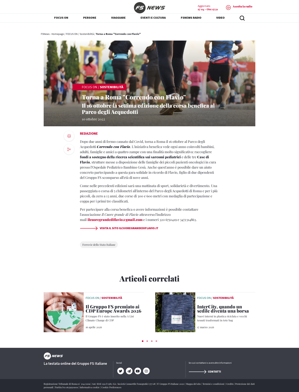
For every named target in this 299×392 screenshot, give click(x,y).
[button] (142, 341)
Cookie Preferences (111, 387)
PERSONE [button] (89, 23)
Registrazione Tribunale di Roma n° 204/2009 (67, 383)
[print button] (69, 136)
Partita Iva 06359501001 (67, 387)
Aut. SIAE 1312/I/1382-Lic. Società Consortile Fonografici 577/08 (124, 383)
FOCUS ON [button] (61, 23)
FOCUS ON (72, 34)
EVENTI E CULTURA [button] (153, 23)
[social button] (69, 149)
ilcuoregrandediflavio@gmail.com (115, 219)
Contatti (205, 371)
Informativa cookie (90, 387)
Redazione (89, 133)
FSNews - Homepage (52, 34)
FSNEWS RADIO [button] (191, 23)
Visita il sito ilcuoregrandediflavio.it (119, 228)
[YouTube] (137, 371)
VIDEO (220, 23)
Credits (230, 383)
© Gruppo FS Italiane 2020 (171, 383)
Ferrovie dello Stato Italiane (98, 244)
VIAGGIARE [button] (118, 23)
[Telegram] (129, 371)
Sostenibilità (87, 34)
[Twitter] (120, 371)
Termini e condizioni (214, 383)
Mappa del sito (193, 383)
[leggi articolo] (64, 312)
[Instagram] (146, 371)
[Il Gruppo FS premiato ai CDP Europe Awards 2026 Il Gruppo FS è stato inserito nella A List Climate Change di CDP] (115, 313)
